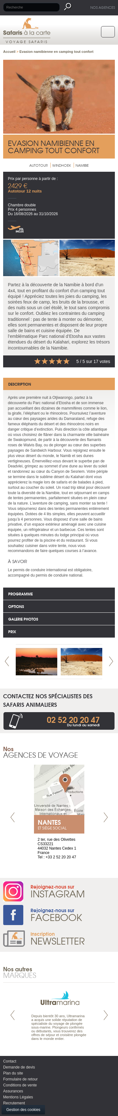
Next (111, 661)
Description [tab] (19, 384)
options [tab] (16, 606)
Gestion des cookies (23, 1110)
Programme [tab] (20, 594)
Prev (7, 661)
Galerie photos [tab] (23, 619)
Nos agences (102, 7)
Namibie (82, 165)
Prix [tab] (12, 631)
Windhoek (61, 165)
